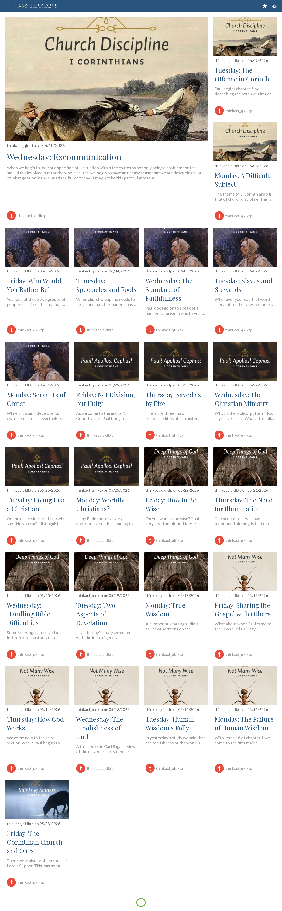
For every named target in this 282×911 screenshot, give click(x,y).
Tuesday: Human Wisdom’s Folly (170, 723)
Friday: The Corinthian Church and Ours (34, 842)
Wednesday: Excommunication (64, 156)
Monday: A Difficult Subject (242, 179)
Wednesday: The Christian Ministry (241, 399)
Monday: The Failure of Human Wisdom (244, 723)
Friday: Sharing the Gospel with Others (243, 609)
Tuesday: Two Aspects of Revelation (95, 614)
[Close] (7, 6)
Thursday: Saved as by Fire (173, 399)
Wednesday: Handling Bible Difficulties (28, 614)
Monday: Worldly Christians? (100, 504)
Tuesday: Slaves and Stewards (243, 285)
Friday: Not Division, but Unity (105, 399)
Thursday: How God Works (35, 723)
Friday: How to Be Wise (171, 504)
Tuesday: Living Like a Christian (36, 504)
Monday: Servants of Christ (36, 399)
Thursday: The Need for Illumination (244, 504)
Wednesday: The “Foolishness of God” (99, 728)
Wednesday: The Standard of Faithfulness (169, 289)
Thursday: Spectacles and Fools (106, 285)
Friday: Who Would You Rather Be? (34, 285)
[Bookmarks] (264, 6)
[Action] (274, 6)
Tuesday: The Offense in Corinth (242, 74)
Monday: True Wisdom (165, 609)
